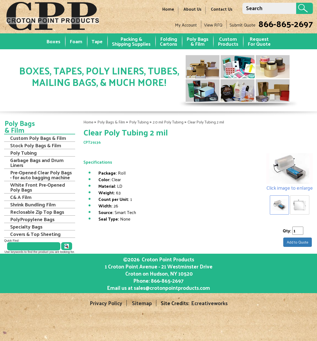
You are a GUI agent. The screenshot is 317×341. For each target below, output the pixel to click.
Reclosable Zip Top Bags (37, 212)
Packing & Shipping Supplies (131, 41)
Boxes (53, 41)
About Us (192, 9)
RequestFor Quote (259, 41)
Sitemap (142, 303)
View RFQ (213, 25)
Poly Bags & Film (197, 41)
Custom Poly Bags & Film (38, 138)
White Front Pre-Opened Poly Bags (37, 187)
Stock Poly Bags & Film (35, 145)
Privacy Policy (106, 303)
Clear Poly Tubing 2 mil (206, 122)
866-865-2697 (285, 23)
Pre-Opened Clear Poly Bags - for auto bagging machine (41, 174)
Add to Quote (297, 242)
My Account (186, 25)
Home (168, 9)
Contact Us (222, 9)
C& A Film (21, 197)
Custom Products (228, 41)
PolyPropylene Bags (32, 219)
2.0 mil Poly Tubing (168, 122)
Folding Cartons (168, 41)
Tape (97, 41)
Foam (76, 41)
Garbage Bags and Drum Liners (37, 162)
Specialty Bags (26, 227)
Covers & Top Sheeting (35, 234)
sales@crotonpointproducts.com (172, 287)
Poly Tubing (139, 122)
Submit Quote (242, 25)
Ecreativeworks (209, 303)
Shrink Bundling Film (33, 204)
